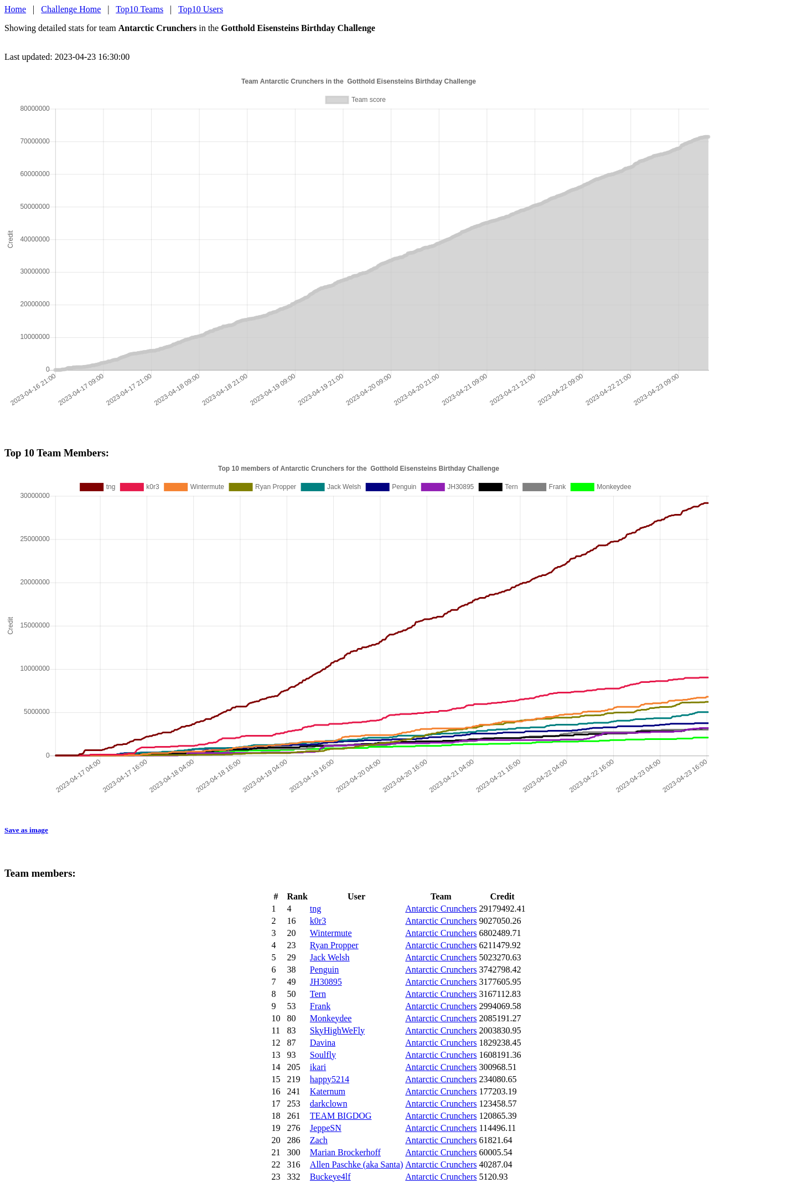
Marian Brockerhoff (345, 1152)
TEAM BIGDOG (341, 1115)
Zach (319, 1140)
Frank (320, 1006)
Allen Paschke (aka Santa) (356, 1164)
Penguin (324, 969)
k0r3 (318, 920)
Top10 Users (200, 9)
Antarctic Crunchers (441, 908)
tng (315, 908)
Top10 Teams (139, 9)
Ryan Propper (334, 945)
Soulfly (323, 1055)
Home (15, 9)
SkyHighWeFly (337, 1030)
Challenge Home (71, 9)
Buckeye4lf (330, 1176)
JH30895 (326, 981)
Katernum (327, 1091)
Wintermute (331, 933)
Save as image (26, 830)
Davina (322, 1042)
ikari (318, 1067)
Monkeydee (331, 1018)
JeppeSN (325, 1128)
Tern (318, 994)
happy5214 (329, 1079)
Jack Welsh (330, 957)
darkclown (329, 1103)
